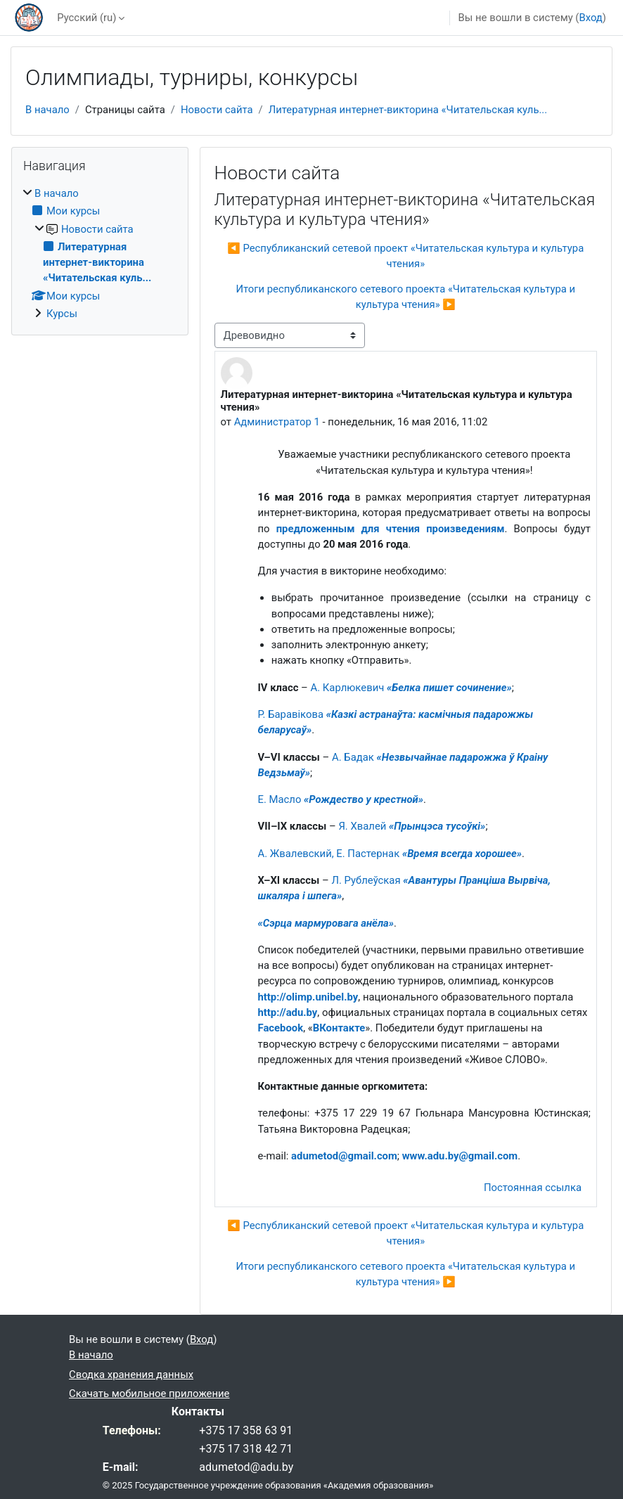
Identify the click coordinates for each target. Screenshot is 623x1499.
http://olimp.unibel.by (308, 997)
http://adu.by (288, 1012)
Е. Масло (340, 799)
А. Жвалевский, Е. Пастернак (390, 853)
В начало (47, 109)
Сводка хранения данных (131, 1374)
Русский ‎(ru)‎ (86, 17)
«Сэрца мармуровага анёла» (326, 923)
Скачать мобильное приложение (149, 1393)
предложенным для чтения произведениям (390, 528)
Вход (590, 17)
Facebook (281, 1028)
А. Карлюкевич (411, 687)
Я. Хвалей (411, 826)
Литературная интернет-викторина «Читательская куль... (408, 109)
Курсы (61, 313)
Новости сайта (217, 109)
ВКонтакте (339, 1028)
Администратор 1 (277, 422)
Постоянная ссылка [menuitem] (533, 1187)
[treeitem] (99, 253)
